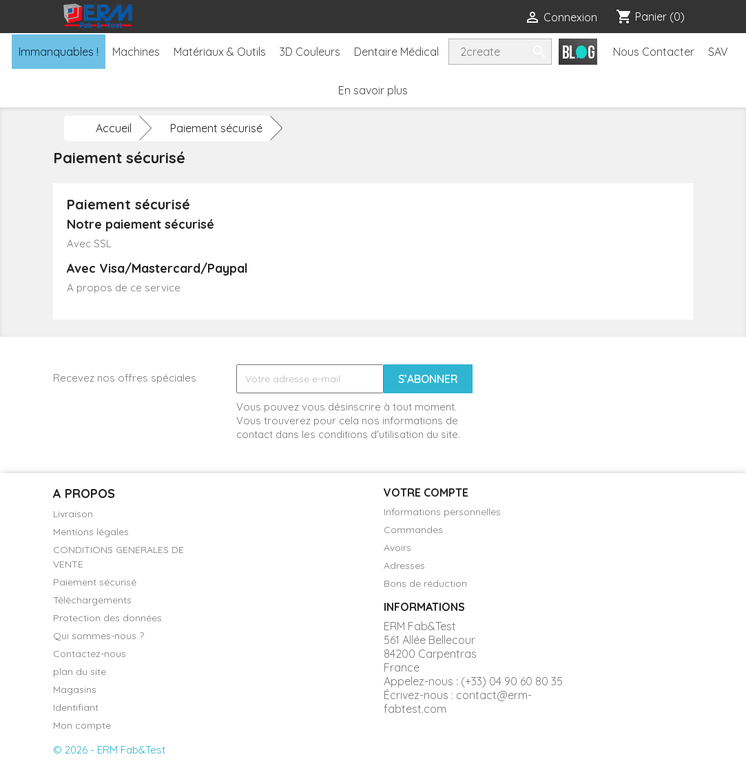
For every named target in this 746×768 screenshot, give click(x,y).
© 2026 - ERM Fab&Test (109, 749)
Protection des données (107, 618)
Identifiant (76, 707)
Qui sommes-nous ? (98, 636)
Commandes (413, 529)
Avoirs (397, 547)
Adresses (404, 565)
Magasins (74, 689)
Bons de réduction (425, 583)
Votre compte (426, 492)
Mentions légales (91, 532)
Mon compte (82, 725)
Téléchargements (92, 600)
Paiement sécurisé (94, 582)
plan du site (79, 671)
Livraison (73, 514)
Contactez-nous (89, 653)
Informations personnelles (442, 512)
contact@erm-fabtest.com (458, 702)
